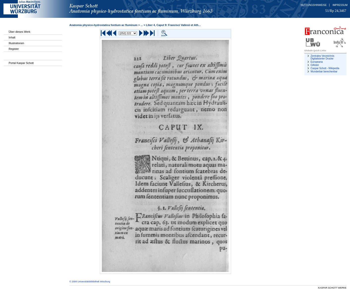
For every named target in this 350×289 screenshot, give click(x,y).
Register (14, 48)
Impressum (340, 5)
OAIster (315, 65)
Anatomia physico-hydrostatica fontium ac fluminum (103, 25)
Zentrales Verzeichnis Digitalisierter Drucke (322, 57)
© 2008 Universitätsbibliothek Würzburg (89, 281)
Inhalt (12, 37)
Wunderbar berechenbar (324, 71)
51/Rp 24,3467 (335, 11)
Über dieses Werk (19, 31)
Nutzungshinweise (314, 5)
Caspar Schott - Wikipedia (325, 68)
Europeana (317, 61)
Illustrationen (16, 43)
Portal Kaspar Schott (21, 62)
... (142, 25)
